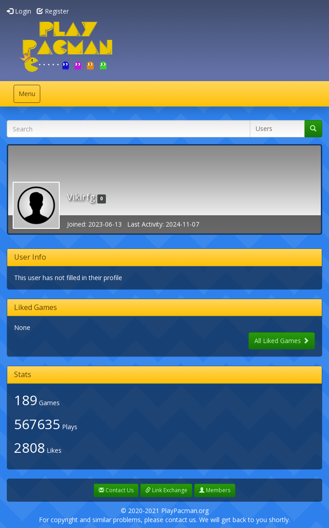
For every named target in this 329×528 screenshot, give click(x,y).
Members (214, 490)
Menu (29, 96)
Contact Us (116, 490)
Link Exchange (166, 490)
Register (53, 11)
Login (19, 11)
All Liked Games (281, 340)
